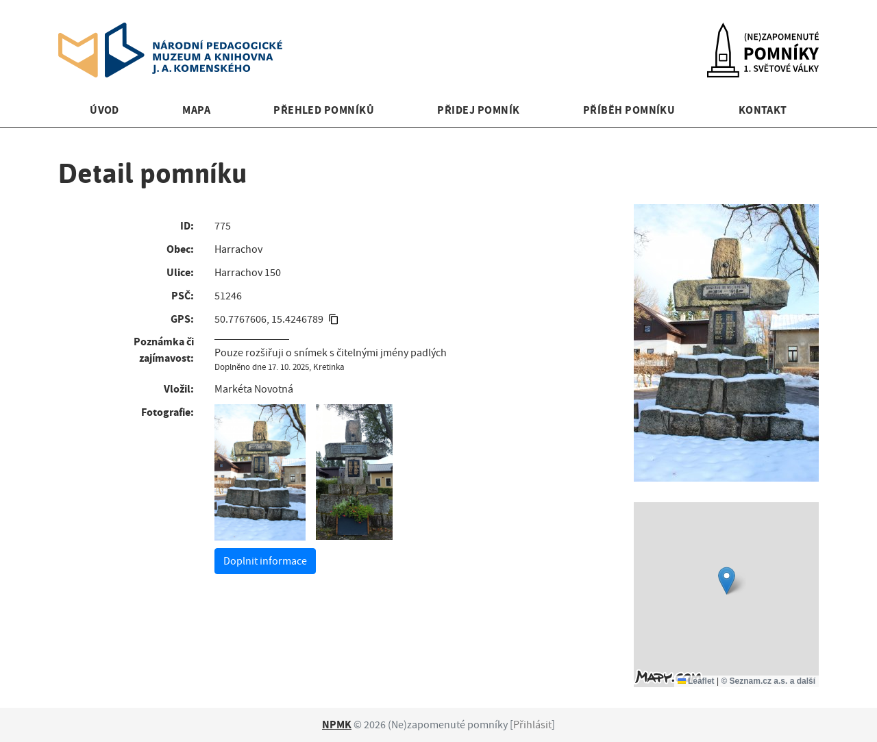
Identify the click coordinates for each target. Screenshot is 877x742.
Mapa (196, 110)
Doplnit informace (265, 561)
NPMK (336, 724)
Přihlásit (532, 725)
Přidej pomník (478, 110)
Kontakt (763, 110)
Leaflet (696, 681)
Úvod (104, 110)
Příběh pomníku (629, 110)
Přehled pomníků (323, 110)
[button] (726, 581)
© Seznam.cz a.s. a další (768, 681)
